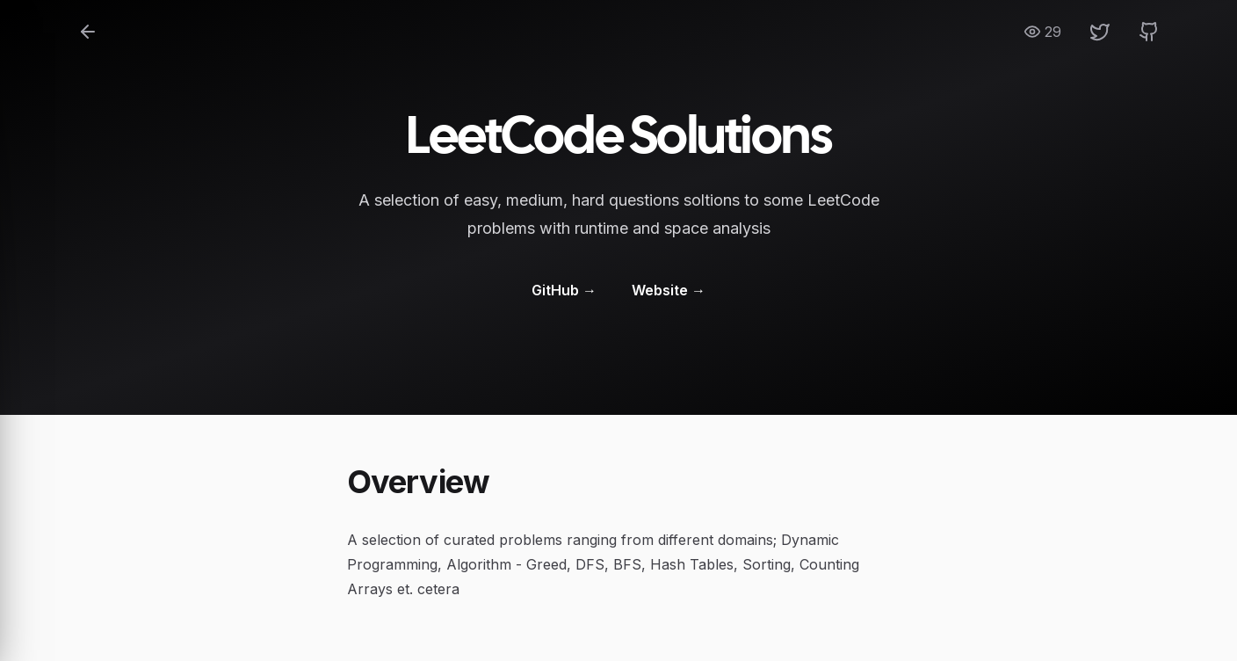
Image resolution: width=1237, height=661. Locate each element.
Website (668, 290)
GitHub (564, 290)
